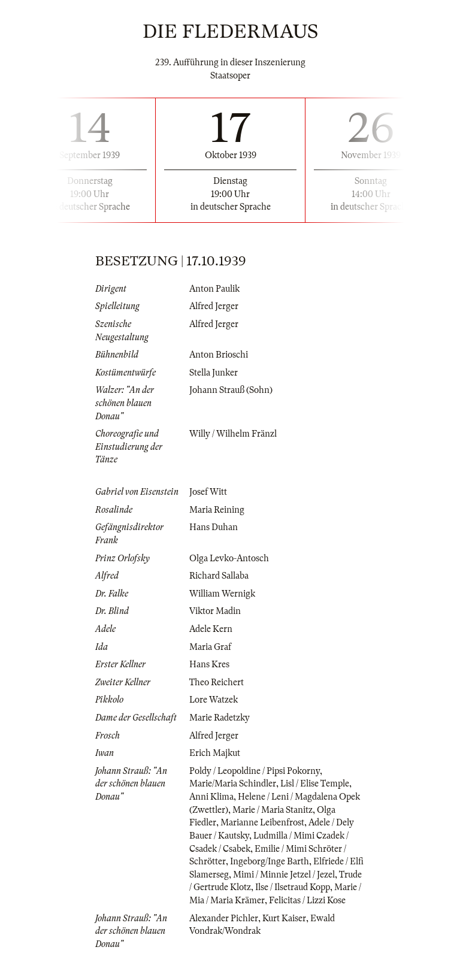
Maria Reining (216, 510)
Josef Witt (208, 492)
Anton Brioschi (218, 354)
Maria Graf (210, 647)
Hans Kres (209, 664)
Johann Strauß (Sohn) (231, 390)
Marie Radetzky (219, 717)
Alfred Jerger (213, 306)
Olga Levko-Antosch (229, 558)
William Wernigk (222, 593)
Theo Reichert (216, 682)
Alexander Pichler (223, 918)
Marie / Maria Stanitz (272, 810)
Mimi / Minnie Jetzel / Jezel (284, 874)
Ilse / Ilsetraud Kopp (292, 887)
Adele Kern (210, 629)
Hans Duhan (213, 527)
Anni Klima (211, 796)
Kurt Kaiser (284, 918)
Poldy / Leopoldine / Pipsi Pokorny (254, 771)
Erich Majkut (214, 753)
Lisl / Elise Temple (314, 783)
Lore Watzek (213, 699)
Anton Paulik (214, 289)
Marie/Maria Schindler (232, 783)
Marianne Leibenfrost (262, 822)
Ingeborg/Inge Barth (269, 861)
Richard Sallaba (219, 575)
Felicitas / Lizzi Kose (307, 900)
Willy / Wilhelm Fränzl (233, 433)
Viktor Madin (215, 611)
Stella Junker (213, 372)
